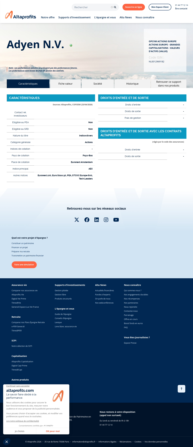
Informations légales (107, 441)
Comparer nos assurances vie (24, 290)
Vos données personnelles (156, 441)
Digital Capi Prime (19, 365)
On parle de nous (102, 298)
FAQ (126, 327)
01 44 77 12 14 (181, 5)
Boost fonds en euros (133, 323)
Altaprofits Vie (18, 294)
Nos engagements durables (136, 294)
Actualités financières (104, 290)
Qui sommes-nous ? (132, 290)
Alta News (126, 17)
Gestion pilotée (61, 290)
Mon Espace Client (160, 7)
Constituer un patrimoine (23, 243)
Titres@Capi (17, 369)
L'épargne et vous (105, 17)
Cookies (138, 441)
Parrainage (129, 315)
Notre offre (48, 17)
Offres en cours (131, 319)
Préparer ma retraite (21, 251)
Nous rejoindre (130, 307)
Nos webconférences (104, 302)
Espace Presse (130, 343)
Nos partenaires (131, 302)
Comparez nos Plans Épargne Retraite (28, 322)
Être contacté (181, 8)
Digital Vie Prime (19, 298)
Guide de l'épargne (63, 314)
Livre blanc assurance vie (66, 326)
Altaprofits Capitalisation (22, 361)
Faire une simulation (24, 264)
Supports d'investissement (74, 17)
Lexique (58, 322)
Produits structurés (63, 298)
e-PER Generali (18, 326)
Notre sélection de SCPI (22, 346)
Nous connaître (145, 17)
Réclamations (125, 441)
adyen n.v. (39, 44)
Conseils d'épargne (63, 318)
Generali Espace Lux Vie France (25, 307)
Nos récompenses (132, 298)
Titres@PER (17, 330)
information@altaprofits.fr (83, 441)
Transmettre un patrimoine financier (28, 255)
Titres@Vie (16, 302)
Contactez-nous (131, 311)
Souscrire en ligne (133, 7)
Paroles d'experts (102, 294)
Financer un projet (20, 247)
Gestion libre (60, 294)
